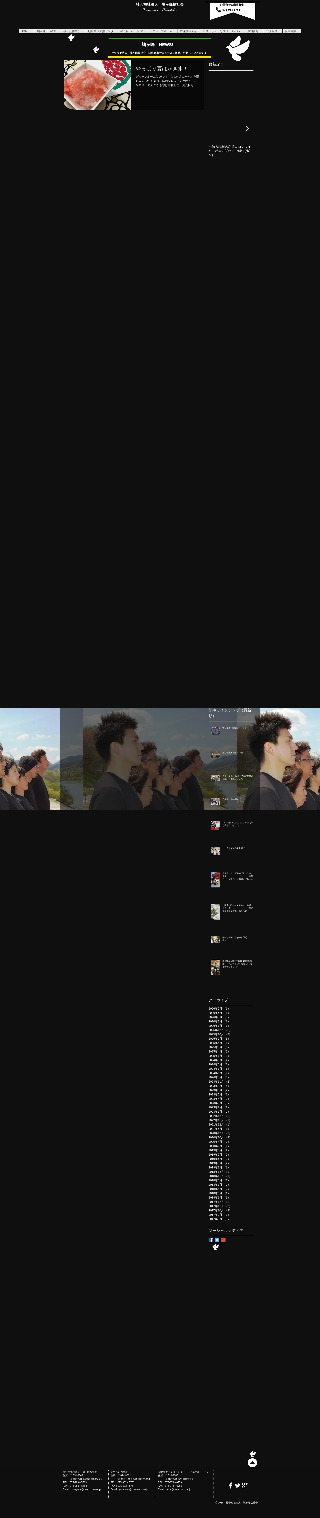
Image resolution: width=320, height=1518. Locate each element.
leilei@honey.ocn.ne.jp (179, 1489)
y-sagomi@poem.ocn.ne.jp (86, 1489)
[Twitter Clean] (237, 1485)
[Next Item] (247, 129)
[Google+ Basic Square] (223, 1240)
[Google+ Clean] (245, 1485)
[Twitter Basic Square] (217, 1240)
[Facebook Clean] (230, 1485)
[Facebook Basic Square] (211, 1240)
